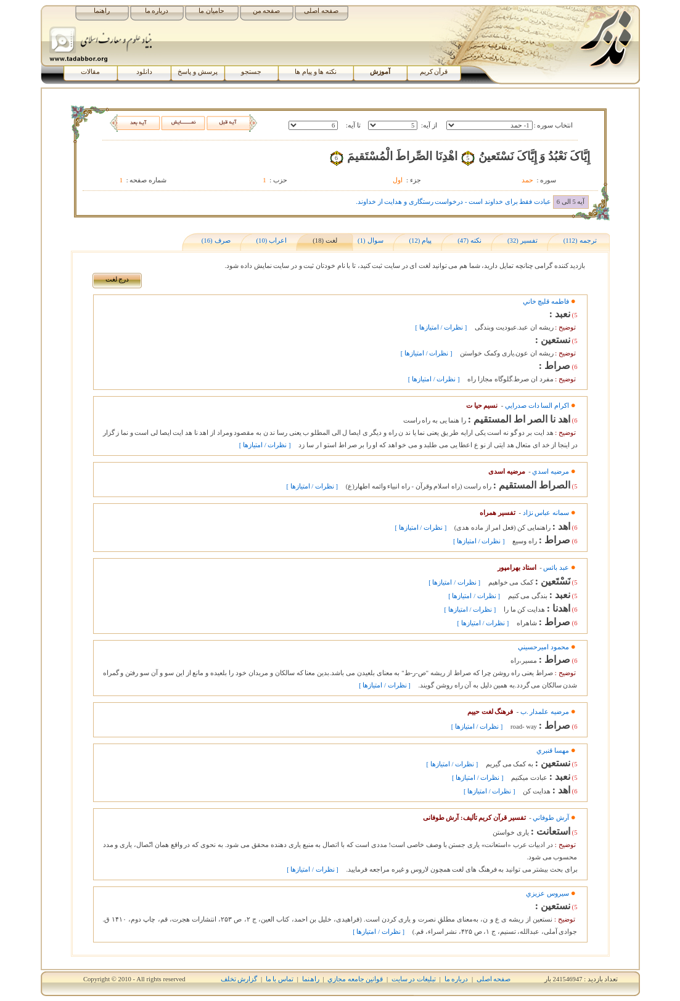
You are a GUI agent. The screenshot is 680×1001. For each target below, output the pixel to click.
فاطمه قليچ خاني (546, 301)
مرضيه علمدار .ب (544, 711)
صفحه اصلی (321, 10)
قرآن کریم (434, 71)
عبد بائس (556, 567)
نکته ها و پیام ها (316, 71)
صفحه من (267, 10)
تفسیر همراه (497, 512)
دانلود (144, 71)
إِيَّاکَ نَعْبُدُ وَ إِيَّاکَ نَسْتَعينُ (534, 156)
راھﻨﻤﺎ (310, 979)
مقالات (90, 71)
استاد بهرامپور (517, 567)
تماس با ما (279, 979)
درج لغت (117, 279)
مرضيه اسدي (550, 471)
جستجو (251, 71)
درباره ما (157, 10)
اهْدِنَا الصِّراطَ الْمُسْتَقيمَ (402, 156)
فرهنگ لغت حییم (490, 711)
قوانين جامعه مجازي (355, 979)
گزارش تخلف (239, 979)
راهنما (102, 10)
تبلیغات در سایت (413, 979)
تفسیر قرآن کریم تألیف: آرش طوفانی (474, 817)
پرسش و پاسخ (197, 71)
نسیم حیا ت (482, 405)
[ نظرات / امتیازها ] (441, 327)
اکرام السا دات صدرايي (537, 405)
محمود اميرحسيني (543, 647)
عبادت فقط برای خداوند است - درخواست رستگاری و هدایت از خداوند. (453, 201)
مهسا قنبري (552, 750)
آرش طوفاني (551, 817)
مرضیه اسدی (506, 471)
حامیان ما (211, 10)
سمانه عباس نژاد (546, 512)
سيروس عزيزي (547, 893)
